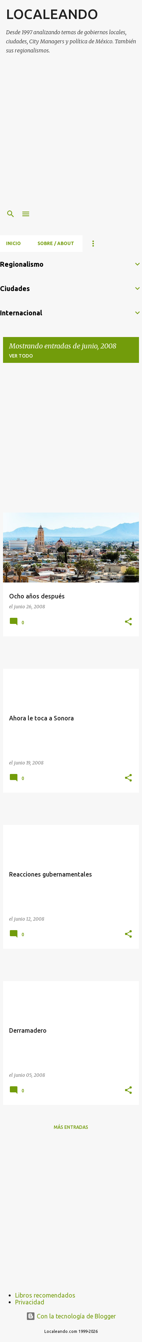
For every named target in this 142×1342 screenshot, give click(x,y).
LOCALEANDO (52, 14)
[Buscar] (10, 214)
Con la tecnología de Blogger (71, 1316)
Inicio (13, 243)
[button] (128, 622)
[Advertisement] (71, 132)
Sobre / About (55, 243)
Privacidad (29, 1302)
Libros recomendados (45, 1295)
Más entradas (71, 1127)
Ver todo (21, 355)
